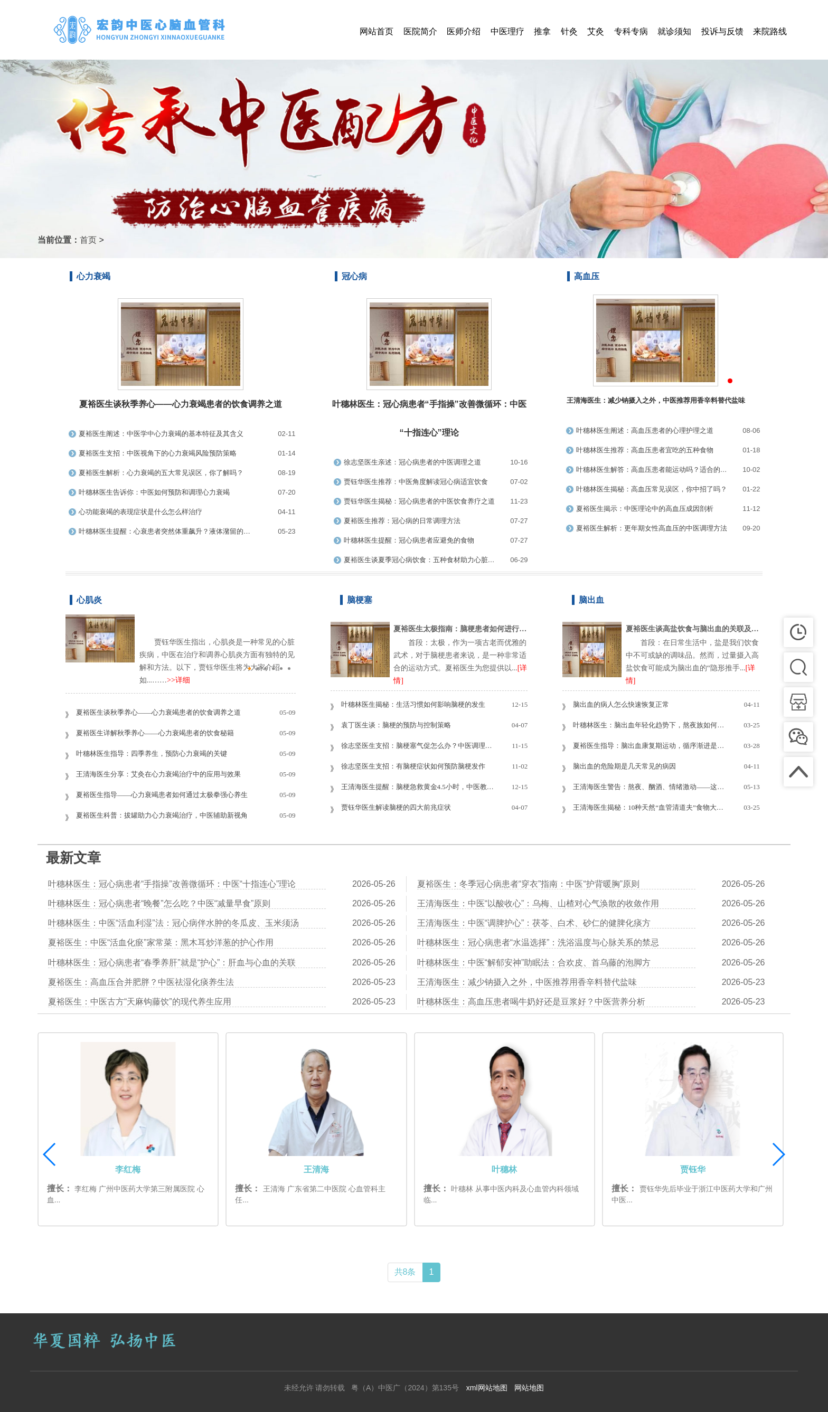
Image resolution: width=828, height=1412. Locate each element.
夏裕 (127, 1169)
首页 (88, 239)
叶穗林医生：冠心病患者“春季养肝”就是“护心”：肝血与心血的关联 (172, 962)
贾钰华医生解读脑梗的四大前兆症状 (396, 807)
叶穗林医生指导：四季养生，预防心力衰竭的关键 (151, 753)
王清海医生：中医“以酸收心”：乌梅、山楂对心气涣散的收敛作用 (538, 903)
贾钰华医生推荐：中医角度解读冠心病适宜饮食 (416, 482)
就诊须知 (674, 31)
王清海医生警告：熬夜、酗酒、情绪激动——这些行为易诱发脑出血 (649, 787)
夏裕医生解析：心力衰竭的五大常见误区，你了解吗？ (161, 473)
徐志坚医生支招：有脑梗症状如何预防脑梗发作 (413, 766)
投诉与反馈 (722, 31)
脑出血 (591, 599)
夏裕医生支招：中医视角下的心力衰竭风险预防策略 (158, 453)
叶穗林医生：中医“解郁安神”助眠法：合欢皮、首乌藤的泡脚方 (534, 962)
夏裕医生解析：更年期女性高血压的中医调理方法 (651, 528)
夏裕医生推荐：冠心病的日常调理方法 (402, 521)
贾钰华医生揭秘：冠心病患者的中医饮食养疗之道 (419, 501)
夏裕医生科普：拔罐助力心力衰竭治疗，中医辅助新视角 (162, 815)
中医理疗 (507, 31)
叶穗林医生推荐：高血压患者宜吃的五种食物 (644, 450)
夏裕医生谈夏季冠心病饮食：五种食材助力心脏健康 (419, 560)
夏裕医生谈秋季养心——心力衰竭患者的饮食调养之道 (180, 404)
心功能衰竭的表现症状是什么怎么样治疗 (140, 512)
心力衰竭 (93, 276)
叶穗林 (692, 1169)
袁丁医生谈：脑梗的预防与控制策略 (396, 725)
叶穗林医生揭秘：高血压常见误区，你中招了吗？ (651, 489)
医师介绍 (464, 31)
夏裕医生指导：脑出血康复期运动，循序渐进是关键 (649, 746)
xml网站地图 (486, 1387)
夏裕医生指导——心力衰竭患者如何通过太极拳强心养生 (162, 795)
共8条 (405, 1271)
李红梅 (316, 1169)
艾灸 (595, 31)
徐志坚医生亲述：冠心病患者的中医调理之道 (412, 462)
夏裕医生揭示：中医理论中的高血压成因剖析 (644, 509)
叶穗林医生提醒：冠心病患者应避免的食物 (409, 540)
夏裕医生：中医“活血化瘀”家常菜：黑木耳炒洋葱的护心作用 (161, 942)
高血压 (586, 276)
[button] (778, 1154)
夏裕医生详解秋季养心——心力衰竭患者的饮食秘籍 (155, 733)
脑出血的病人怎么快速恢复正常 (621, 704)
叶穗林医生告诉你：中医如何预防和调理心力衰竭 (154, 492)
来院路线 (770, 31)
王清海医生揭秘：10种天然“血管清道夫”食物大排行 (649, 807)
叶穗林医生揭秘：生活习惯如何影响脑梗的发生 (413, 704)
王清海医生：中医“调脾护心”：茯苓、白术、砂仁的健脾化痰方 (534, 922)
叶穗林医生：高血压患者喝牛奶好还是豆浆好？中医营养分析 (531, 1001)
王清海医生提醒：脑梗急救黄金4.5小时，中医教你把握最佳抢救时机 (417, 787)
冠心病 (354, 276)
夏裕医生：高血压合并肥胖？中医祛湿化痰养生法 (141, 982)
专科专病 (631, 31)
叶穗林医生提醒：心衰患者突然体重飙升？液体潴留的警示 (168, 531)
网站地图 (529, 1387)
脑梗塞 (359, 599)
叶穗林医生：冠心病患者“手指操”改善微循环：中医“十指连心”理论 (172, 883)
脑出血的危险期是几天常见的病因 (624, 766)
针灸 (569, 31)
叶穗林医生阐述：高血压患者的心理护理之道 (644, 430)
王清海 (504, 1169)
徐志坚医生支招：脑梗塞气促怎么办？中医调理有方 (417, 746)
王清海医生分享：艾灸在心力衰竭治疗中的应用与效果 (158, 774)
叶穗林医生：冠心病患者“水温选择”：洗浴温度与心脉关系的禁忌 (538, 942)
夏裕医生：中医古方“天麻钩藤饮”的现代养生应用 (139, 1001)
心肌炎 (89, 599)
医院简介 (420, 31)
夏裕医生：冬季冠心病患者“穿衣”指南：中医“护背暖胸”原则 (528, 883)
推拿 (542, 31)
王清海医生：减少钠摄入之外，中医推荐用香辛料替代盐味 (527, 982)
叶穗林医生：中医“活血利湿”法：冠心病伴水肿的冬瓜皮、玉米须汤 (173, 922)
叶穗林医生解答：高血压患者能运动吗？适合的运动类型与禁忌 (651, 469)
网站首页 (376, 31)
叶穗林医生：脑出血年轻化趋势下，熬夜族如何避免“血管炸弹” (649, 725)
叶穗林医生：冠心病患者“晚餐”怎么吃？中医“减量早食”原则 (159, 903)
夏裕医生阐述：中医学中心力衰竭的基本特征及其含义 (161, 434)
